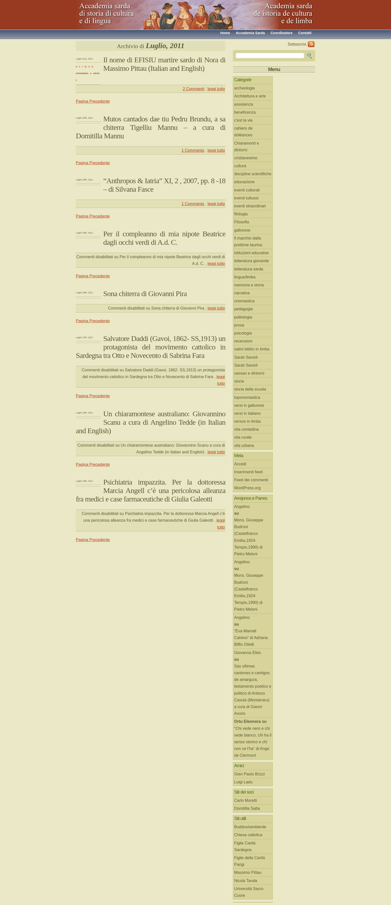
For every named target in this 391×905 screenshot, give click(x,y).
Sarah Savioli (246, 357)
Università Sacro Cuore (248, 892)
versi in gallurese (249, 405)
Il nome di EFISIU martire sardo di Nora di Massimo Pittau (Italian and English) (164, 64)
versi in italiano (247, 413)
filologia (241, 214)
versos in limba (247, 421)
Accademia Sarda (250, 33)
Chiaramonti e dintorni (246, 146)
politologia (243, 317)
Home (225, 33)
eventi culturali (247, 190)
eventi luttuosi (246, 198)
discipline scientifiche (252, 174)
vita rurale (243, 437)
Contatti (304, 33)
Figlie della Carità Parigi (249, 861)
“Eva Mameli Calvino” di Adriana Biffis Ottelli (251, 638)
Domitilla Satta (247, 808)
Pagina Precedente (93, 101)
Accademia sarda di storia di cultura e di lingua (121, 12)
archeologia (244, 88)
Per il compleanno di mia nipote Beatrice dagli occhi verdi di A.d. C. (164, 238)
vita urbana (244, 445)
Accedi (240, 464)
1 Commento (193, 150)
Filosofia (241, 222)
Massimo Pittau (247, 872)
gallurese (242, 230)
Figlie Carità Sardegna (244, 846)
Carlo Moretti (245, 800)
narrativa (242, 293)
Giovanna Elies (247, 653)
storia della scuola (250, 389)
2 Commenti (193, 89)
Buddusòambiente (250, 827)
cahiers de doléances (243, 131)
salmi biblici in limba (251, 349)
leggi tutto (216, 89)
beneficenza (245, 112)
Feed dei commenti (251, 480)
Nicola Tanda (245, 881)
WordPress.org (247, 488)
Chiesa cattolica (248, 835)
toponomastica (247, 397)
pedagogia (243, 309)
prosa (239, 325)
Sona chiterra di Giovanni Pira (145, 293)
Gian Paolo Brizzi (249, 774)
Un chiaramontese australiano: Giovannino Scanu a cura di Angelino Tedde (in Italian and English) (150, 422)
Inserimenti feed (248, 472)
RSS (311, 44)
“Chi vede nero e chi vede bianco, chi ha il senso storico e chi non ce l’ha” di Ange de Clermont (252, 742)
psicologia (243, 333)
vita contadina (246, 429)
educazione (244, 182)
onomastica (82, 73)
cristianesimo (245, 158)
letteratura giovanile (251, 261)
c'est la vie (243, 120)
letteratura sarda (248, 269)
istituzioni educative (251, 253)
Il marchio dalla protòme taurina (248, 241)
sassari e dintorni (249, 373)
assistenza (243, 104)
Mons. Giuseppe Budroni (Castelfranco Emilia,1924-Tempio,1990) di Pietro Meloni (248, 537)
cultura (240, 166)
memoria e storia (249, 285)
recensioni (243, 341)
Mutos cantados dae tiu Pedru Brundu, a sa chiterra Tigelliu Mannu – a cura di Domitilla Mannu (150, 127)
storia (96, 73)
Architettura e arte (250, 96)
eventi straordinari (250, 206)
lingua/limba (244, 277)
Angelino (242, 506)
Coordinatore (282, 33)
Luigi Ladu (243, 782)
